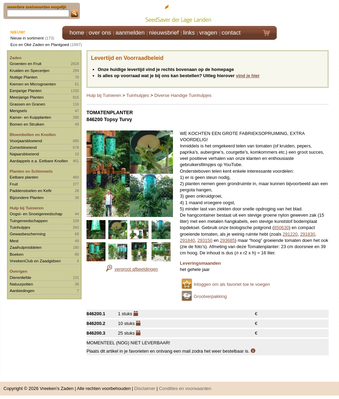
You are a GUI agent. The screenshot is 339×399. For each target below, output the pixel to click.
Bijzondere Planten (27, 197)
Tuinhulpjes (20, 227)
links (189, 32)
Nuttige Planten (23, 77)
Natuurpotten (21, 284)
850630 (281, 227)
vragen (208, 32)
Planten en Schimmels (31, 171)
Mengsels (18, 110)
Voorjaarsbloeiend (26, 140)
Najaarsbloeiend (24, 154)
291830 (307, 234)
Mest (14, 240)
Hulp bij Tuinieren (27, 208)
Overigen (18, 271)
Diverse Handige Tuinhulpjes (182, 95)
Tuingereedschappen (28, 220)
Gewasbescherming (27, 234)
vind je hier (248, 75)
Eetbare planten (24, 177)
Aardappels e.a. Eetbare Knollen (39, 160)
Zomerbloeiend (23, 147)
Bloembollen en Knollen (33, 134)
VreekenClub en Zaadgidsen (35, 261)
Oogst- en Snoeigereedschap (36, 213)
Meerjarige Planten (27, 97)
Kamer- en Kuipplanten (30, 117)
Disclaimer (144, 388)
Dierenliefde (20, 277)
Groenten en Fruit (26, 63)
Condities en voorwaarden (185, 388)
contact (231, 32)
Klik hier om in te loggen (308, 12)
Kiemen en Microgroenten (33, 84)
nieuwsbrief (164, 32)
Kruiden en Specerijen (29, 70)
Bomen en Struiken (27, 124)
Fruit (14, 184)
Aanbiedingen (22, 290)
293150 (205, 240)
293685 (227, 240)
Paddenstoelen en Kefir (31, 190)
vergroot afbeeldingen (136, 269)
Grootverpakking (210, 296)
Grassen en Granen (27, 104)
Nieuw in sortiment (27, 38)
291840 (187, 240)
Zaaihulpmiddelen (26, 247)
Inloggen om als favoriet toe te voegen (232, 284)
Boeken (17, 254)
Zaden (15, 57)
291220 (290, 234)
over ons (100, 32)
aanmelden (130, 32)
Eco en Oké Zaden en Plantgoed (39, 44)
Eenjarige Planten (26, 90)
